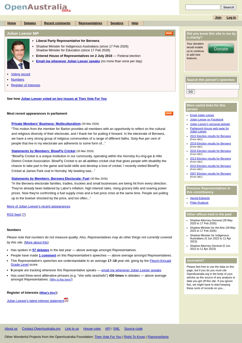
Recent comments (57, 23)
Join (218, 17)
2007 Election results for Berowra (210, 173)
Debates (30, 23)
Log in (231, 17)
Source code (133, 328)
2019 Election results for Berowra (210, 143)
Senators (116, 23)
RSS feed (14, 214)
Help (134, 23)
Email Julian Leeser (202, 115)
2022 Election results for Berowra (210, 136)
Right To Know (134, 337)
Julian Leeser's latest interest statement (37, 301)
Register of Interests (25, 85)
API (108, 328)
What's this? (48, 292)
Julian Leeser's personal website (210, 124)
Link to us (72, 328)
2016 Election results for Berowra (210, 150)
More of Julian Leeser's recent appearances (38, 206)
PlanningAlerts (158, 337)
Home (11, 23)
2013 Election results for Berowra (210, 158)
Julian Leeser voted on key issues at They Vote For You (63, 99)
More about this (36, 242)
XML (116, 328)
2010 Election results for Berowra (210, 165)
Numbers (17, 79)
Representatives (90, 23)
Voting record (20, 74)
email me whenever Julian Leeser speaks (131, 270)
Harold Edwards (200, 198)
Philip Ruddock (199, 202)
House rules (92, 328)
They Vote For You (108, 337)
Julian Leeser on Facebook (206, 119)
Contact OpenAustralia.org (41, 328)
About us (11, 328)
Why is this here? (61, 279)
